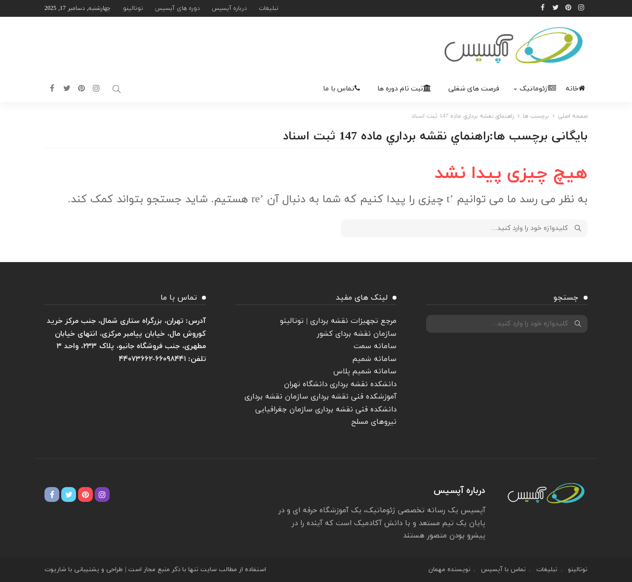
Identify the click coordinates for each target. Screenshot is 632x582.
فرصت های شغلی (473, 88)
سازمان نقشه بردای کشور (356, 334)
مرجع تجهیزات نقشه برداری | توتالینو (338, 321)
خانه (575, 88)
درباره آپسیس (229, 8)
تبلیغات (268, 8)
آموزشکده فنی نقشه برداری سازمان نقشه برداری (320, 397)
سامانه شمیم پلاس (364, 371)
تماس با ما (341, 88)
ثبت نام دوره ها (404, 88)
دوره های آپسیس (177, 8)
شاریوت (55, 569)
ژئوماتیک (537, 88)
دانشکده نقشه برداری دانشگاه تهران (340, 384)
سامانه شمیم (374, 359)
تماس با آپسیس (503, 569)
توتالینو (133, 8)
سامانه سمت (375, 346)
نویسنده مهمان (449, 569)
